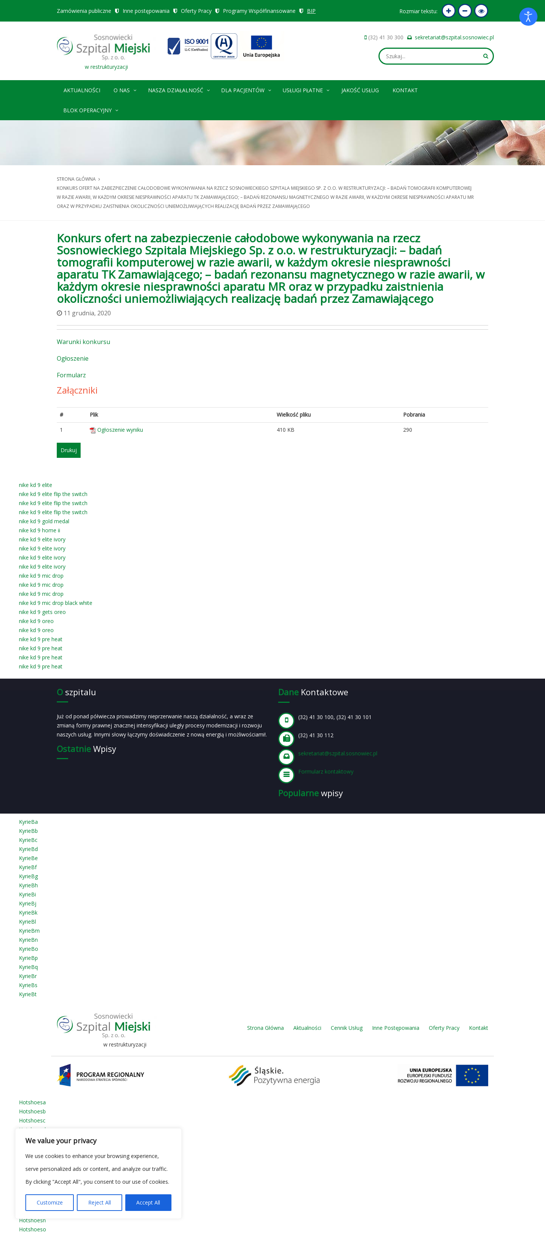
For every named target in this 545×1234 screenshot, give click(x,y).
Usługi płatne (306, 89)
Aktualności (82, 90)
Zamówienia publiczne (84, 10)
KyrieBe (28, 858)
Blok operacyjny (91, 109)
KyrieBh (28, 885)
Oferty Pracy (196, 10)
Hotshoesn (32, 1220)
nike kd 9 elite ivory (42, 539)
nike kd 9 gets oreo (42, 611)
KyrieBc (28, 839)
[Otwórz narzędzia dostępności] (528, 17)
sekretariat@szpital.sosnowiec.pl (454, 37)
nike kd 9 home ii (39, 530)
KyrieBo (28, 948)
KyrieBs (28, 985)
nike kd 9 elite (35, 484)
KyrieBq (28, 966)
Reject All (99, 1202)
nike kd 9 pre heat (40, 639)
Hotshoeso (32, 1229)
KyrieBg (28, 876)
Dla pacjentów (246, 89)
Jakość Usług (360, 90)
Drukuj (69, 450)
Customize (50, 1202)
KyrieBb (28, 830)
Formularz (71, 375)
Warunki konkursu (83, 342)
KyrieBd (28, 849)
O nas (125, 89)
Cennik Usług (347, 1027)
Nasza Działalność (179, 89)
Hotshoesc (32, 1120)
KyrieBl (27, 921)
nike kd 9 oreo (36, 621)
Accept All (148, 1202)
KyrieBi (27, 894)
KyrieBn (28, 939)
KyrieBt (28, 994)
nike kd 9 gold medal (44, 521)
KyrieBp (28, 957)
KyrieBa (28, 821)
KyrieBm (29, 930)
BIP (311, 10)
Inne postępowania (146, 10)
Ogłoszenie (73, 358)
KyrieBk (28, 912)
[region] (98, 1173)
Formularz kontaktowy (325, 771)
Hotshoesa (32, 1102)
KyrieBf (28, 867)
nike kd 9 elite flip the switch (53, 494)
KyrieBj (27, 903)
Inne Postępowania (395, 1027)
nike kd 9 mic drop (41, 575)
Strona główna (76, 179)
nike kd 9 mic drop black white (55, 602)
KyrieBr (28, 976)
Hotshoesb (32, 1111)
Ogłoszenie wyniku (120, 429)
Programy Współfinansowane (259, 10)
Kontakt (405, 90)
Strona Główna (265, 1027)
